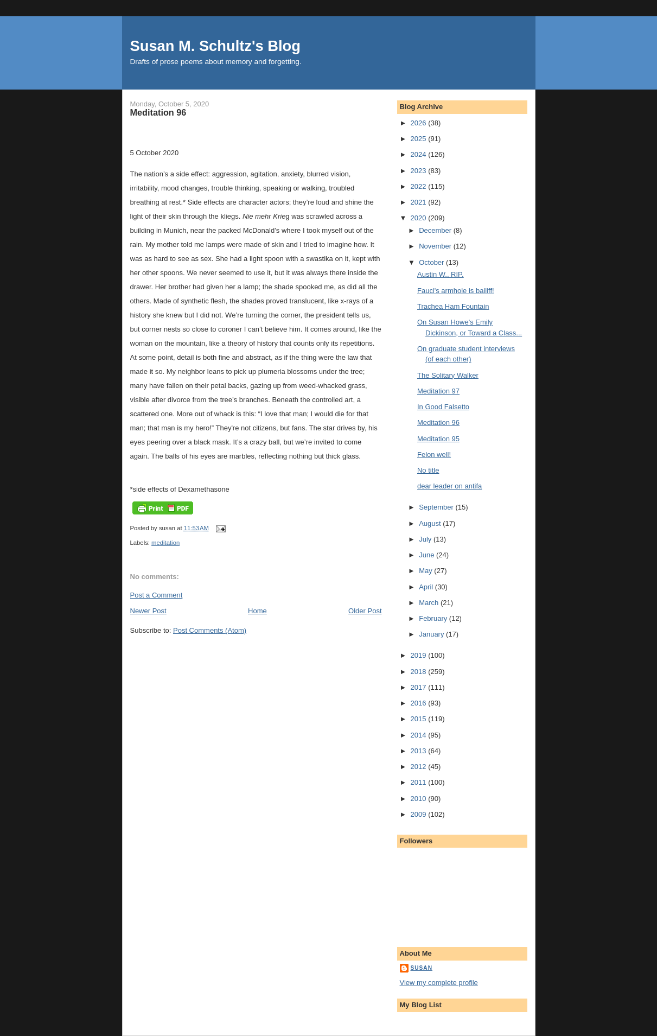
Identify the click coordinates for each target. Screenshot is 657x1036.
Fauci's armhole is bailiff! (455, 291)
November (436, 246)
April (427, 587)
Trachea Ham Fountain (453, 306)
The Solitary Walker (448, 375)
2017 (420, 687)
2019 (420, 655)
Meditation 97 (438, 391)
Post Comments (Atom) (209, 630)
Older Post (364, 611)
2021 (420, 202)
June (427, 555)
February (434, 618)
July (426, 539)
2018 (420, 672)
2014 (420, 735)
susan (422, 968)
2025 (420, 139)
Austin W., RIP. (440, 274)
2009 (420, 814)
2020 (420, 218)
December (436, 230)
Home (257, 611)
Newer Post (148, 611)
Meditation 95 (438, 439)
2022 (420, 186)
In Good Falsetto (443, 407)
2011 (420, 782)
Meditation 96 (438, 422)
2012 (420, 766)
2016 (420, 703)
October (432, 262)
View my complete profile (439, 982)
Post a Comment (156, 595)
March (430, 603)
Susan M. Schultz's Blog (215, 45)
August (431, 523)
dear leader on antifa (449, 486)
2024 (420, 154)
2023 (420, 171)
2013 (420, 751)
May (426, 571)
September (437, 507)
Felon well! (434, 454)
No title (428, 470)
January (432, 634)
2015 (420, 719)
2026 (420, 123)
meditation (165, 542)
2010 (420, 799)
